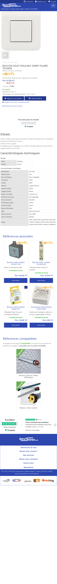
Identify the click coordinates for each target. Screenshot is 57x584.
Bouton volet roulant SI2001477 (16, 308)
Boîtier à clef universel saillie (13, 267)
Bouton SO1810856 (31, 9)
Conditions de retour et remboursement (16, 102)
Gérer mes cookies (46, 471)
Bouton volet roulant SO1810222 (41, 263)
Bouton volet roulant (17, 9)
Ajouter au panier (13, 98)
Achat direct (35, 98)
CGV (2, 471)
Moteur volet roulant (28, 408)
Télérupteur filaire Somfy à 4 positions (39, 268)
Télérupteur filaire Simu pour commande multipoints (13, 313)
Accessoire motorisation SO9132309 (41, 308)
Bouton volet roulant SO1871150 (16, 263)
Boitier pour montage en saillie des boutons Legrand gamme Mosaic (41, 313)
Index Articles (20, 471)
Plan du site (12, 471)
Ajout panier (16, 280)
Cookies (38, 471)
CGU (6, 471)
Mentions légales (29, 471)
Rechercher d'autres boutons (12, 106)
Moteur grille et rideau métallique (28, 376)
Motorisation (5, 9)
